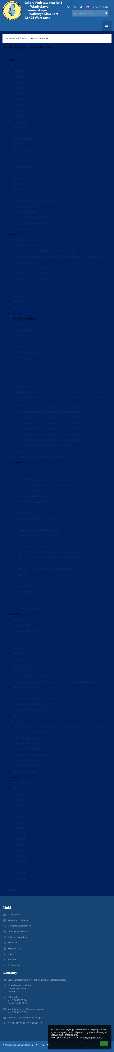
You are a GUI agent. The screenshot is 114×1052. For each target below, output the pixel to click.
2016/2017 (20, 93)
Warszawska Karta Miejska (25, 692)
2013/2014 (20, 110)
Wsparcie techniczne (18, 920)
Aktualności (14, 965)
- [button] (75, 6)
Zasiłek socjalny (19, 715)
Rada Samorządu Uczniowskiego (36, 524)
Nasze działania (23, 228)
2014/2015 (20, 104)
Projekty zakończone (26, 211)
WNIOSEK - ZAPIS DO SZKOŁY (33, 732)
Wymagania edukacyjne (23, 239)
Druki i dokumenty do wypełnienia (29, 307)
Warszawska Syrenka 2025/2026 (35, 501)
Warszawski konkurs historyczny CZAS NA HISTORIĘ (47, 490)
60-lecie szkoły (19, 127)
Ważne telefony (27, 374)
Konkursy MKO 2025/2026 (33, 496)
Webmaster (13, 914)
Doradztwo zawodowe (26, 380)
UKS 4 (22, 597)
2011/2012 (20, 867)
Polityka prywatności (18, 937)
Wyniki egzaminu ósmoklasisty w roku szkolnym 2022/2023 (50, 417)
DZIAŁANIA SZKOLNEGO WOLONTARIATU (44, 569)
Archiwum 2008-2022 (22, 788)
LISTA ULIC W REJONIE (29, 766)
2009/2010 (20, 878)
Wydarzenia (25, 580)
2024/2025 (20, 794)
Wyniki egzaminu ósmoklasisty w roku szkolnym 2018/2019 (50, 439)
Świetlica (16, 144)
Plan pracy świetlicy (25, 155)
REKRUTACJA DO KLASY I (30, 743)
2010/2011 (20, 872)
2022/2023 (20, 805)
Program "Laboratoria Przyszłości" (29, 217)
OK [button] (104, 1043)
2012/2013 (20, 116)
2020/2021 (20, 71)
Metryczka (13, 942)
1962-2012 (20, 121)
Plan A (22, 335)
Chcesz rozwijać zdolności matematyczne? (41, 507)
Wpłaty (19, 172)
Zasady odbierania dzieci (24, 687)
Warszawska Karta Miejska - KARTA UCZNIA (39, 698)
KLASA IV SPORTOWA (28, 749)
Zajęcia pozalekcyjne (26, 468)
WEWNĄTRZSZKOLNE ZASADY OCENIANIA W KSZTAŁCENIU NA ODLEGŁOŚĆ (61, 256)
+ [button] (69, 6)
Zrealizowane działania (27, 642)
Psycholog (24, 358)
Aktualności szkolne (21, 782)
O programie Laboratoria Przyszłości (34, 222)
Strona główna (16, 38)
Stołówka (20, 451)
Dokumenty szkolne (21, 290)
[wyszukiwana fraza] (90, 13)
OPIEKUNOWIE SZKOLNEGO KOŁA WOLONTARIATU (50, 558)
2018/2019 (20, 82)
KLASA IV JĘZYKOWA (28, 760)
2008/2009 (20, 884)
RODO (15, 301)
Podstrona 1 (25, 341)
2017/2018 (20, 88)
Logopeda (24, 369)
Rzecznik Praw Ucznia (27, 386)
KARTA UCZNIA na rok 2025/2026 (33, 704)
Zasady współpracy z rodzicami (27, 653)
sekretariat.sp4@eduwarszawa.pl (24, 1017)
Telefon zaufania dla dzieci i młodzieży (35, 273)
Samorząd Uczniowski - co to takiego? (39, 518)
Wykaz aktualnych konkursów (34, 479)
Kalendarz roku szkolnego (28, 324)
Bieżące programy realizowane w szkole (36, 200)
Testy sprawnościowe (30, 608)
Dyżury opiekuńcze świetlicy (26, 664)
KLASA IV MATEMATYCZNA (32, 754)
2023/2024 (20, 799)
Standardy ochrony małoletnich (31, 279)
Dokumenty (21, 284)
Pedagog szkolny (28, 363)
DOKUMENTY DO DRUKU (34, 563)
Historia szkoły (19, 65)
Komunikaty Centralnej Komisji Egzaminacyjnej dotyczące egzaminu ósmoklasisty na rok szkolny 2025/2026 (63, 399)
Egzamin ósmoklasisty (26, 391)
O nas (11, 953)
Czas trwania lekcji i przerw (29, 329)
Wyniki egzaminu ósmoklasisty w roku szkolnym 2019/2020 (50, 434)
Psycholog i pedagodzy (27, 352)
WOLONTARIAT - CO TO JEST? (36, 546)
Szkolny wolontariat (25, 541)
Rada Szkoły (18, 648)
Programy (16, 194)
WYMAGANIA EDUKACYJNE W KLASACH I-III (42, 245)
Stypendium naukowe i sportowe (28, 709)
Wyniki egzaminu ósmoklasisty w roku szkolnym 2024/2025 (50, 406)
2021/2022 (20, 811)
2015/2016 (20, 99)
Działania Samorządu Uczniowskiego (38, 535)
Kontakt (12, 889)
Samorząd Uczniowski (26, 512)
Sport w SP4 (21, 574)
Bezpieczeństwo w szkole (24, 262)
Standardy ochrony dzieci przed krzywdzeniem (39, 456)
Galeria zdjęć (22, 178)
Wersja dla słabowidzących (17, 1044)
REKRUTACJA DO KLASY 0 (31, 738)
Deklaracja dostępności (19, 925)
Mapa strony (39, 38)
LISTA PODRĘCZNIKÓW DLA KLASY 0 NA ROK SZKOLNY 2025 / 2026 (55, 681)
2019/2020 (20, 76)
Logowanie (101, 7)
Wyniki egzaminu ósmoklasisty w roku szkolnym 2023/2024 (50, 411)
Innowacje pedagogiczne (28, 206)
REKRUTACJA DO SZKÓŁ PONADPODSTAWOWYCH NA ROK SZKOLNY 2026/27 (61, 726)
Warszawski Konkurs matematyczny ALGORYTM (45, 484)
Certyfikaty (17, 189)
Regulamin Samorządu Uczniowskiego (39, 529)
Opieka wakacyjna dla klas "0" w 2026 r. (36, 676)
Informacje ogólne (24, 149)
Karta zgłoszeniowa (25, 166)
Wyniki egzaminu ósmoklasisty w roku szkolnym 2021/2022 (50, 422)
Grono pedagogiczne (22, 138)
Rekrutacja (17, 721)
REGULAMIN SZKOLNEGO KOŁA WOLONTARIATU (49, 552)
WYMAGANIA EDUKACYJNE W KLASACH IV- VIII (44, 251)
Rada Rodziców (19, 619)
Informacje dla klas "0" (23, 670)
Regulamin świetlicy (25, 161)
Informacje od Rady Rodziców (31, 636)
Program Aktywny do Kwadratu (35, 591)
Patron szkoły (18, 132)
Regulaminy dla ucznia (23, 296)
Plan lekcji (20, 346)
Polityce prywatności (92, 1037)
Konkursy (20, 473)
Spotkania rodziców (21, 659)
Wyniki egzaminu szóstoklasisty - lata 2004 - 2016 (45, 445)
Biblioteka (16, 183)
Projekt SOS (25, 586)
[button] (88, 7)
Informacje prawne (17, 931)
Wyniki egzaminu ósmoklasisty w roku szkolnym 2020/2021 (50, 428)
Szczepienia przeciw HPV (24, 771)
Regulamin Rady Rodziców (29, 631)
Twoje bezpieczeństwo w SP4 (30, 268)
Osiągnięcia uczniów (29, 602)
